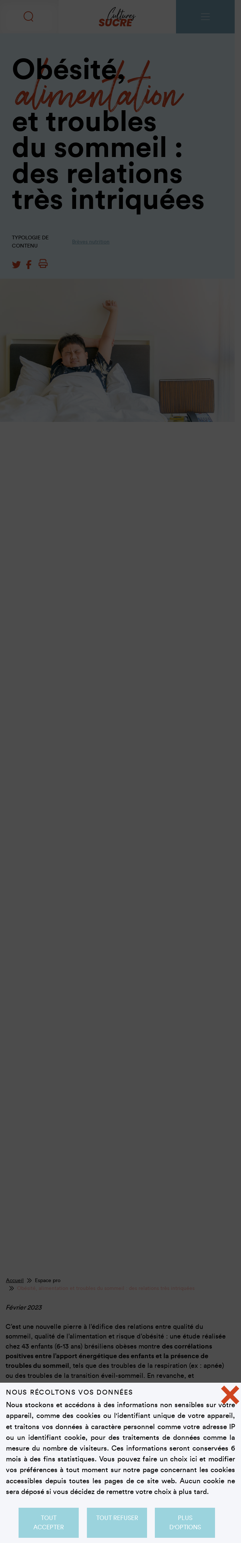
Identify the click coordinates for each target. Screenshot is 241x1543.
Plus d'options (185, 1522)
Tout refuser (117, 1518)
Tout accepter (48, 1522)
